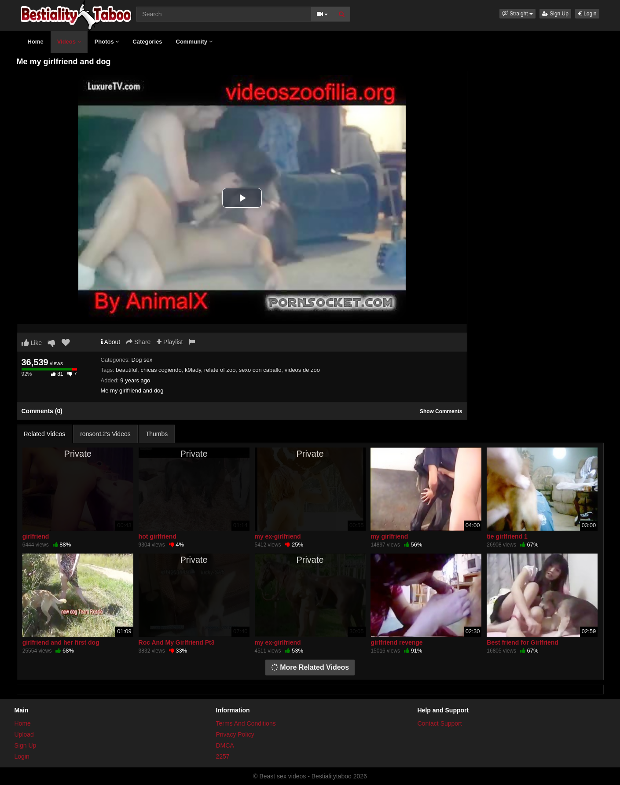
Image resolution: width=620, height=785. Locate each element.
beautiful (126, 370)
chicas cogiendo (161, 370)
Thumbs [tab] (157, 433)
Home (36, 41)
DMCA (225, 745)
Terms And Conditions (246, 723)
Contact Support (440, 723)
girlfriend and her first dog (60, 642)
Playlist (170, 341)
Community (194, 41)
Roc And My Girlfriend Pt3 (177, 642)
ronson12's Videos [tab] (105, 433)
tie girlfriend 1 (507, 536)
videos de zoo (302, 370)
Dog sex (142, 359)
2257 (223, 756)
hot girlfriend (157, 536)
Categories (147, 41)
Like (32, 342)
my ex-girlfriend (278, 536)
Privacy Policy (235, 734)
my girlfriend (389, 536)
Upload (24, 734)
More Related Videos (310, 667)
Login (587, 14)
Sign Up (555, 14)
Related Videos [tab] (45, 433)
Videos (69, 41)
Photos (107, 41)
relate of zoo (220, 370)
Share (138, 341)
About (111, 341)
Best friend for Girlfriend (522, 642)
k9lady (193, 370)
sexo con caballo (260, 370)
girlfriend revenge (396, 642)
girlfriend (35, 536)
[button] (517, 13)
